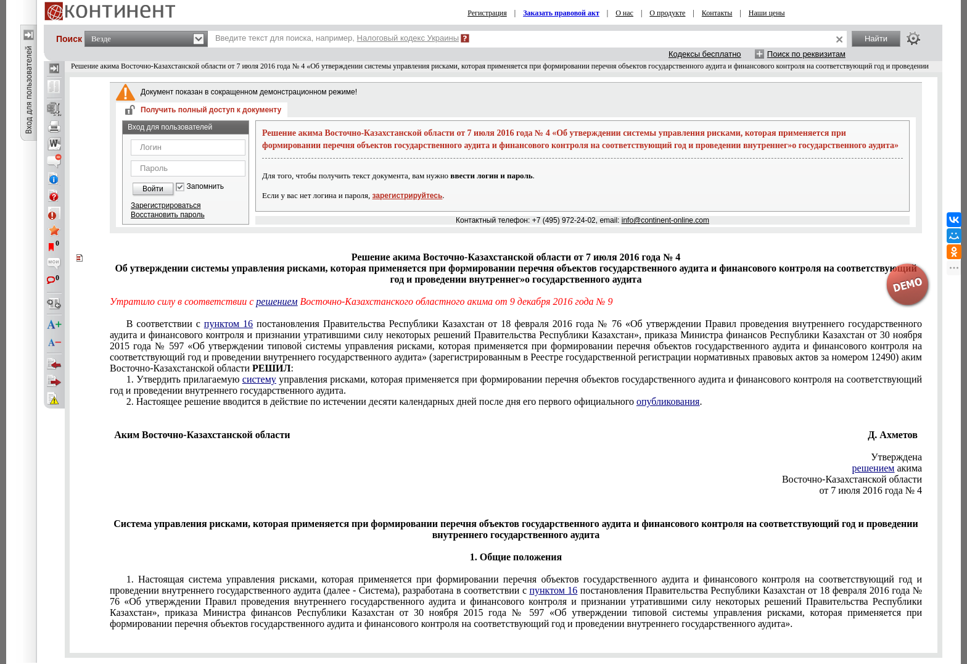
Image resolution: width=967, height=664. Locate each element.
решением (276, 301)
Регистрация (487, 13)
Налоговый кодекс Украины (408, 38)
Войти (152, 189)
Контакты (717, 13)
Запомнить (205, 187)
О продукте (667, 13)
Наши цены (767, 13)
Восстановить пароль (168, 214)
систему (259, 379)
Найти (876, 38)
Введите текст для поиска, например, (337, 38)
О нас (624, 13)
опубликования (668, 401)
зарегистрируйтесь (407, 195)
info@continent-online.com (665, 220)
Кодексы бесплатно (705, 54)
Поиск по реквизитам (806, 54)
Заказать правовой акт (561, 13)
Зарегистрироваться (165, 205)
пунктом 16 (228, 323)
